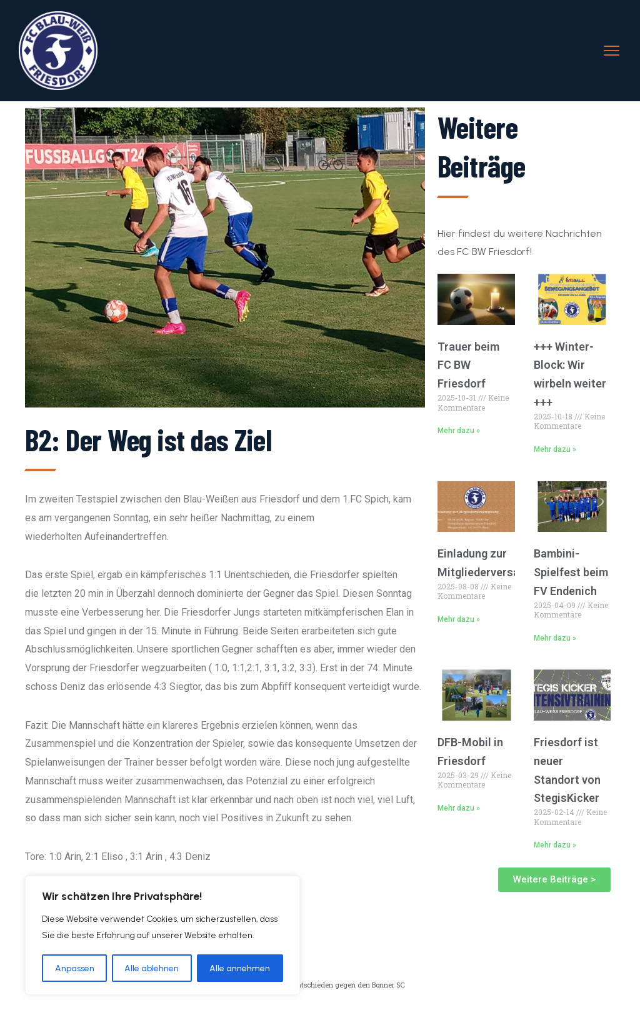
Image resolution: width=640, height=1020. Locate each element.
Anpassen (74, 967)
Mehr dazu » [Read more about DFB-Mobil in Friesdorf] (459, 808)
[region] (162, 935)
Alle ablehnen (152, 967)
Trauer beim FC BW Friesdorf (468, 365)
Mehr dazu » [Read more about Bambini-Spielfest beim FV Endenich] (555, 638)
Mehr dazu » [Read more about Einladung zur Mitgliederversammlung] (459, 619)
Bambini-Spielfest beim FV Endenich (571, 572)
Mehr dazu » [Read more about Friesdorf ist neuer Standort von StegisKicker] (555, 845)
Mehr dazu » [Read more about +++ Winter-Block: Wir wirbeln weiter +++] (555, 449)
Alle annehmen (240, 967)
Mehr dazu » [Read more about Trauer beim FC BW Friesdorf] (459, 430)
